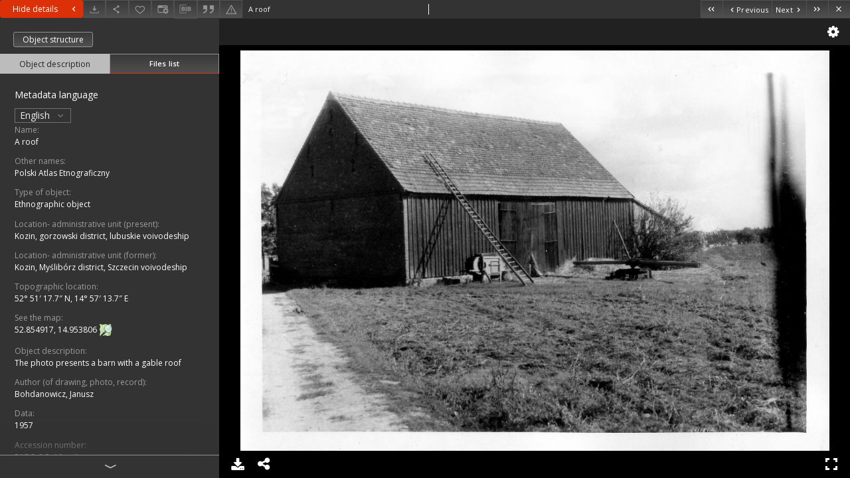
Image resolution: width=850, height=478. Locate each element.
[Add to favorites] (140, 9)
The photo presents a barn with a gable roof (98, 362)
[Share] (117, 9)
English (43, 115)
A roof (27, 141)
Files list (164, 63)
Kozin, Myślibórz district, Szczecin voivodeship (101, 267)
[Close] (839, 9)
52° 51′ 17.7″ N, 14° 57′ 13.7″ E (71, 298)
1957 (24, 425)
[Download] (94, 9)
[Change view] (162, 9)
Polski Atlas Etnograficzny (62, 173)
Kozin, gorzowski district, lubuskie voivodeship (102, 236)
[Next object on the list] (789, 9)
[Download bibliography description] (185, 9)
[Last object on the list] (817, 9)
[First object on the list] (711, 9)
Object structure (53, 39)
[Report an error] (231, 9)
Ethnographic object (52, 204)
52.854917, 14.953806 (57, 329)
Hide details (46, 9)
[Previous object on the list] (747, 9)
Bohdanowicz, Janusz (54, 394)
